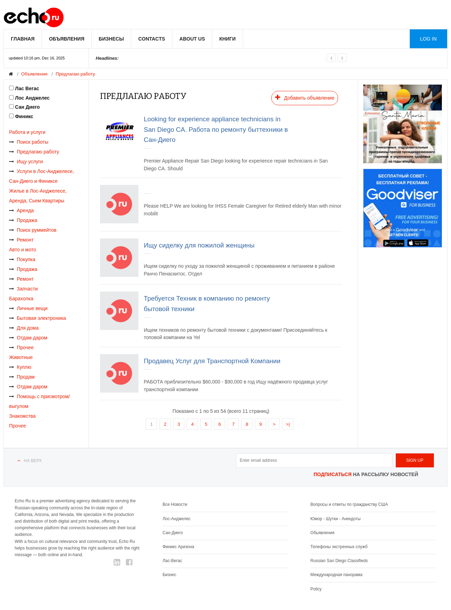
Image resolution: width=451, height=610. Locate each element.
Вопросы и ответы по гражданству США (349, 504)
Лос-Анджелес (177, 518)
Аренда (21, 210)
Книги (227, 39)
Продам (22, 377)
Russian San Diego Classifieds (339, 560)
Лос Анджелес (32, 98)
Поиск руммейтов (33, 230)
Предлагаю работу (75, 74)
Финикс (24, 116)
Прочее (21, 347)
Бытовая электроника (37, 318)
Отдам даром (28, 337)
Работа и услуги (27, 132)
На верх (33, 460)
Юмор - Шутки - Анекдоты (335, 518)
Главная (23, 39)
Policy (316, 589)
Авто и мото (22, 249)
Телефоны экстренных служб (338, 546)
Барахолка (21, 298)
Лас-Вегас (172, 560)
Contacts (151, 39)
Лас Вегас (27, 88)
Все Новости (175, 504)
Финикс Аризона (178, 546)
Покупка (22, 259)
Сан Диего (27, 107)
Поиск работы (28, 142)
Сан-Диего (173, 532)
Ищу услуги (26, 161)
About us (192, 39)
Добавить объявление (305, 97)
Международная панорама (336, 574)
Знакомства (22, 416)
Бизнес (169, 574)
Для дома (24, 328)
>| (288, 424)
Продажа (23, 220)
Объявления (66, 39)
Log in (428, 39)
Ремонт (21, 240)
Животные (21, 357)
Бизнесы (111, 39)
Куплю (20, 367)
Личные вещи (28, 308)
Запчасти (23, 289)
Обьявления (322, 532)
